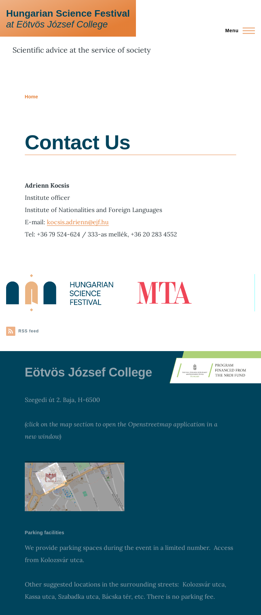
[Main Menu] (238, 30)
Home (31, 96)
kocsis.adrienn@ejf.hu (78, 222)
